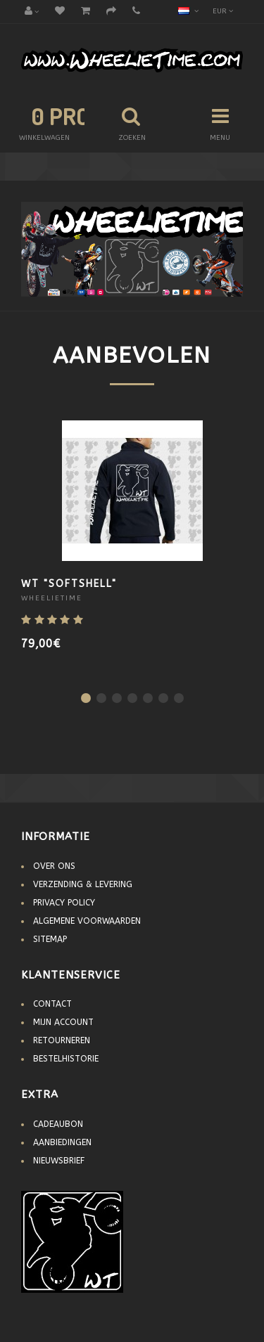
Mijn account (63, 1022)
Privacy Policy (64, 903)
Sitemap (50, 939)
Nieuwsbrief (58, 1161)
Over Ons (54, 866)
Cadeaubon (58, 1124)
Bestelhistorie (66, 1059)
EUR (223, 11)
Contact (52, 1004)
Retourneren (61, 1040)
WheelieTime (51, 598)
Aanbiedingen (62, 1142)
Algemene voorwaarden (87, 921)
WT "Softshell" (69, 584)
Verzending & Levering (82, 884)
